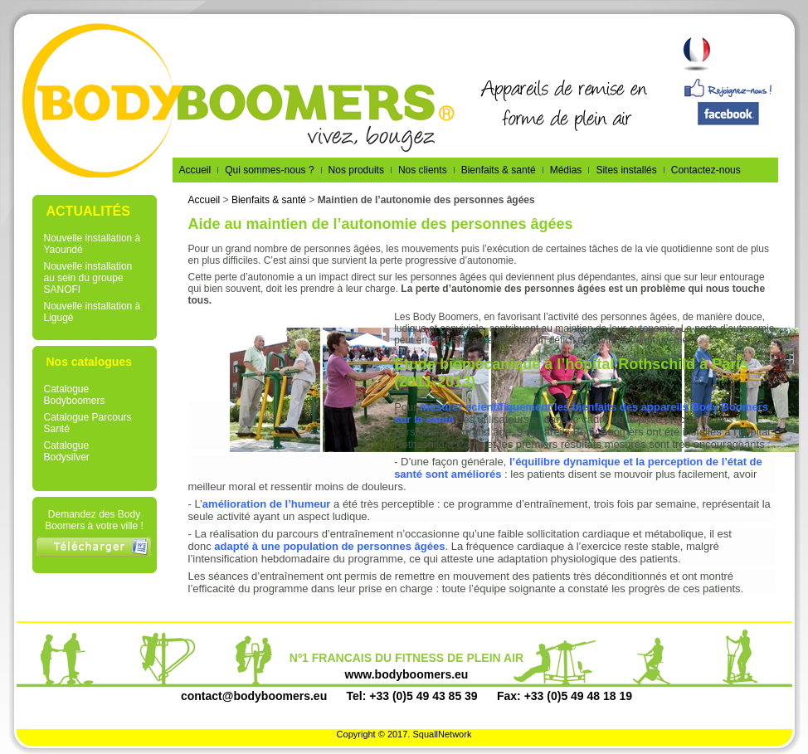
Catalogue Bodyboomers (74, 394)
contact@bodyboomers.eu (254, 696)
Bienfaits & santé (268, 200)
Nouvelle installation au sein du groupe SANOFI (88, 277)
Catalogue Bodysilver (67, 451)
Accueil (204, 200)
